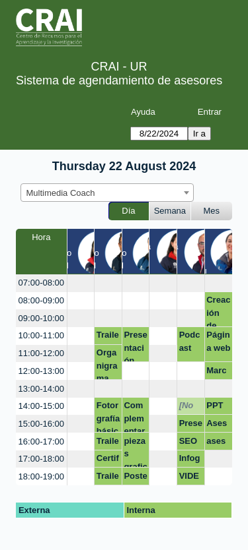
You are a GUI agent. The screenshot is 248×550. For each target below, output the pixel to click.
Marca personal (217, 372)
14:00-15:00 (41, 406)
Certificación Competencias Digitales (108, 460)
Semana (170, 211)
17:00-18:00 (41, 459)
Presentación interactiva (135, 346)
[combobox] (107, 192)
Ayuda (143, 112)
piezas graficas (135, 452)
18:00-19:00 (41, 476)
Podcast (189, 341)
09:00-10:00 (41, 318)
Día (128, 211)
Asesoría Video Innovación (217, 425)
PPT (214, 405)
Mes (212, 211)
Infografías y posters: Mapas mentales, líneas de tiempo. (190, 460)
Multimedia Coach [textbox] (60, 193)
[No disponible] (190, 407)
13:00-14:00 (41, 389)
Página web (218, 341)
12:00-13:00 (41, 371)
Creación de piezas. (218, 311)
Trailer (108, 337)
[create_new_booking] (81, 283)
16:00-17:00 (41, 441)
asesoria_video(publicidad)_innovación (217, 443)
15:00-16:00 (41, 424)
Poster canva (135, 478)
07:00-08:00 (41, 283)
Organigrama (107, 364)
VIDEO (189, 478)
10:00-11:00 (41, 335)
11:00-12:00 (41, 353)
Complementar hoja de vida (134, 416)
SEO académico (189, 443)
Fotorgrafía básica (108, 416)
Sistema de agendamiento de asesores (119, 80)
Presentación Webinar (190, 425)
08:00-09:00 (41, 300)
